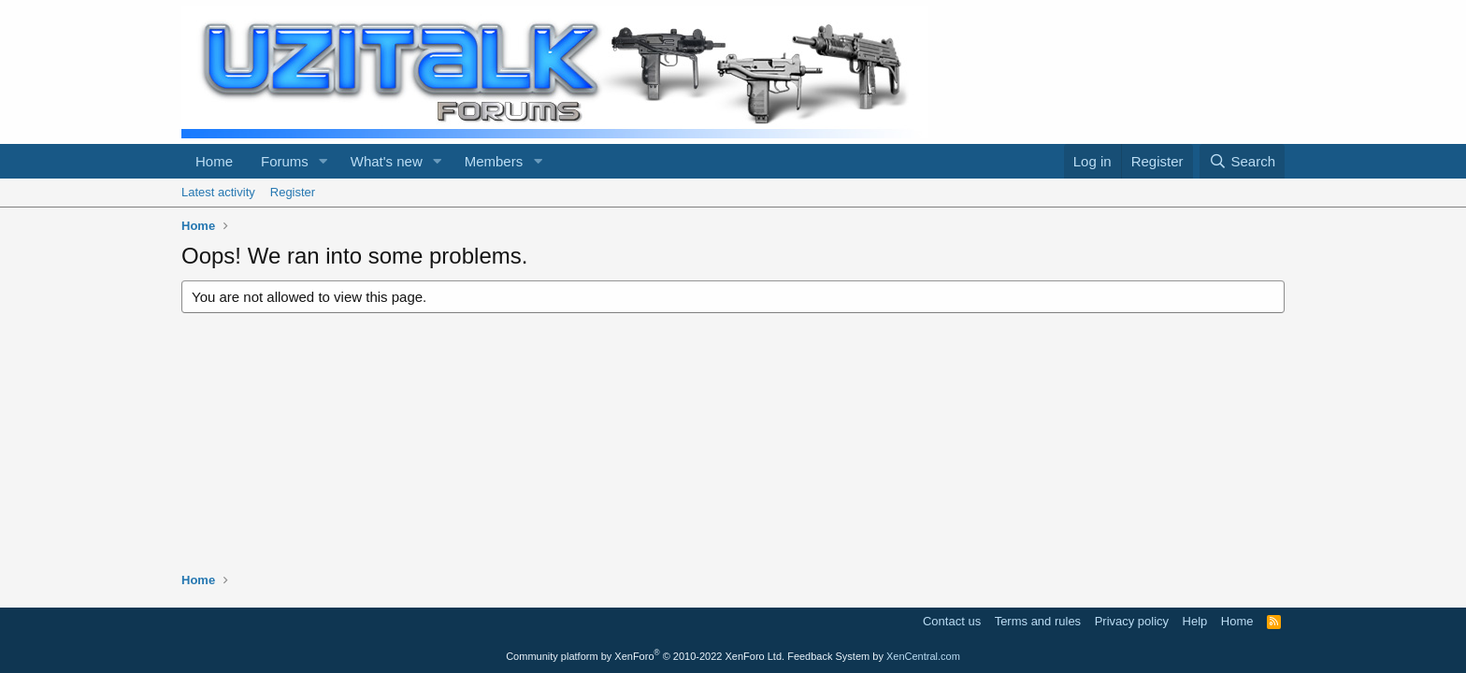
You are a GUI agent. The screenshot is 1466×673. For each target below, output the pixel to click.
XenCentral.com (923, 656)
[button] (323, 161)
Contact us (952, 621)
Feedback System (828, 656)
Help (1195, 621)
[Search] (1242, 161)
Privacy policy (1132, 621)
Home (214, 161)
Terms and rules (1038, 621)
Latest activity (218, 192)
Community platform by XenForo (645, 656)
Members (494, 161)
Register (292, 192)
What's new (387, 161)
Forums (285, 161)
